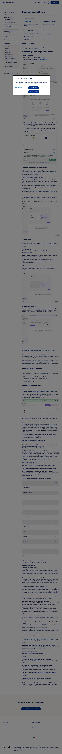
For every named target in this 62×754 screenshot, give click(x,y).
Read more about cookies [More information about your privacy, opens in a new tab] (31, 83)
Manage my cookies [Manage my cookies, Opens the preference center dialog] (18, 87)
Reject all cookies (33, 87)
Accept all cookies (34, 91)
